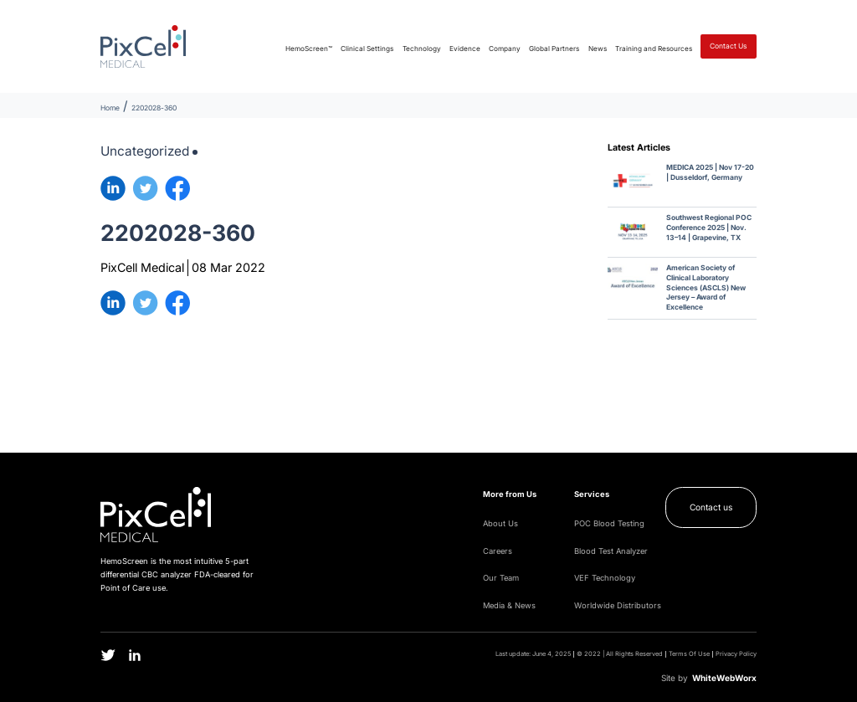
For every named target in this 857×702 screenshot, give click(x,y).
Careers (497, 551)
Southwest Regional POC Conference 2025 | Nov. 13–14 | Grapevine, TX (709, 227)
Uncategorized (144, 151)
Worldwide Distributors (617, 605)
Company (505, 48)
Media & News (509, 605)
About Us (500, 523)
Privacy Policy (736, 654)
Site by (674, 678)
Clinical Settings (367, 48)
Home (110, 108)
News (597, 48)
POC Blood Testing (609, 523)
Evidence (464, 48)
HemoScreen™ (308, 48)
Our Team (501, 577)
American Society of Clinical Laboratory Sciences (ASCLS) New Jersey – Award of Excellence (706, 287)
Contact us (711, 507)
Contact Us (728, 46)
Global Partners (554, 48)
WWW (724, 678)
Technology (422, 48)
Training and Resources (653, 48)
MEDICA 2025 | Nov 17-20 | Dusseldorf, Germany (710, 172)
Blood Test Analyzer (611, 551)
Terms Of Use (689, 654)
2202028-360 (154, 108)
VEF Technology (604, 577)
